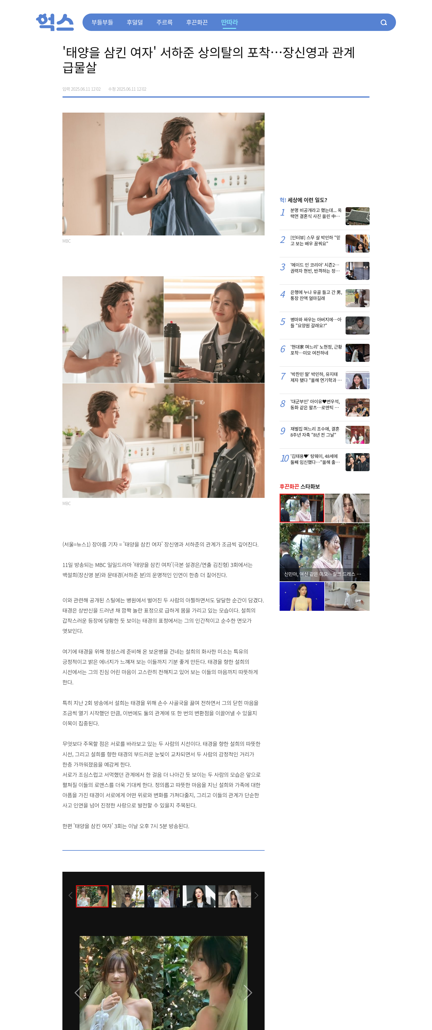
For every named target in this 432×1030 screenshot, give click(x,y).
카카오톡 (352, 87)
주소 (365, 87)
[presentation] (70, 896)
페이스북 (327, 87)
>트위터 (339, 87)
